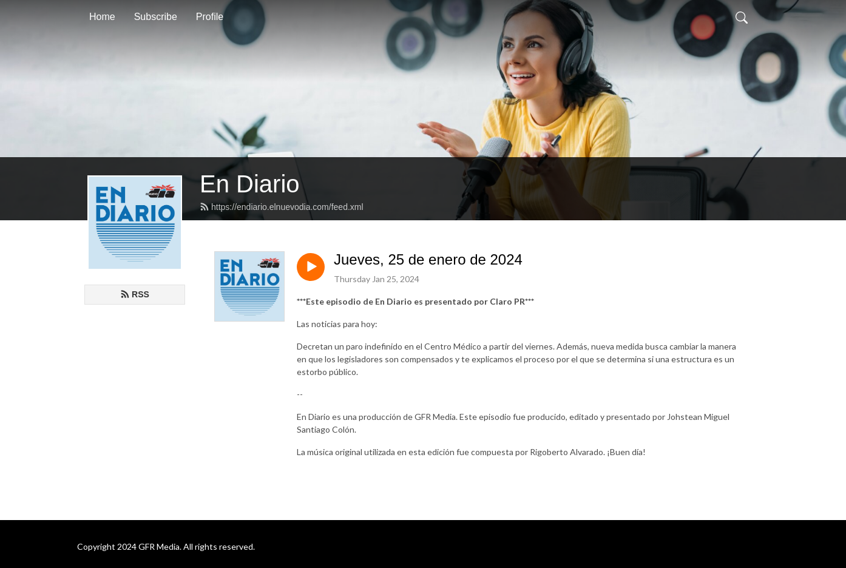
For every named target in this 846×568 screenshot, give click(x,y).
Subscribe (155, 17)
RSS (134, 294)
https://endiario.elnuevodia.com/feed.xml (282, 207)
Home (102, 17)
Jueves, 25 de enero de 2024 (428, 259)
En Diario (250, 184)
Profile (209, 17)
